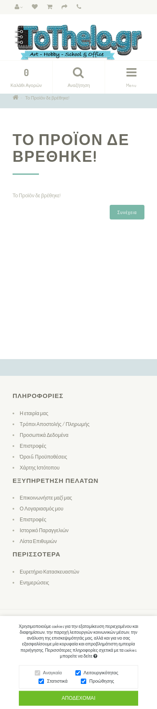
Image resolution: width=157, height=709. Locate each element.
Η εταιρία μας (34, 413)
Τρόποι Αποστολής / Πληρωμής (55, 424)
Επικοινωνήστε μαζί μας (46, 498)
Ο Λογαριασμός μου (41, 508)
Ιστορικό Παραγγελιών (44, 530)
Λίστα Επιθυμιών (38, 541)
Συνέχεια (127, 212)
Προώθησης (101, 683)
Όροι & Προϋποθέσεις (43, 457)
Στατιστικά (57, 683)
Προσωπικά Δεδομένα (44, 435)
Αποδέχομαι (78, 700)
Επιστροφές (33, 446)
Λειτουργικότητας (101, 675)
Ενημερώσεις (34, 582)
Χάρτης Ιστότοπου (39, 467)
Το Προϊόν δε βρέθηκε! (47, 98)
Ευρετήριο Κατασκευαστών (49, 572)
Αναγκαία (52, 675)
